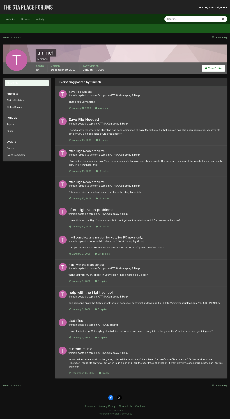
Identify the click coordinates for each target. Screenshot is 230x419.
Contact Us (125, 406)
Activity (40, 19)
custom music (80, 349)
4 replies (101, 108)
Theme (90, 406)
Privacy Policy (107, 406)
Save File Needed (80, 91)
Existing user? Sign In (213, 7)
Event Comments (16, 154)
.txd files (76, 321)
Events (10, 148)
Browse (25, 19)
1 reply (104, 372)
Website (10, 19)
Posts (10, 130)
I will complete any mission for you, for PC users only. (106, 237)
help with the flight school (86, 264)
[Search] (180, 19)
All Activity (12, 82)
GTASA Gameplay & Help (125, 95)
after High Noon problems (87, 151)
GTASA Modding (108, 324)
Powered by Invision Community (115, 413)
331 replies (102, 253)
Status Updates (15, 100)
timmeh (73, 95)
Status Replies (14, 107)
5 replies (101, 281)
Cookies (140, 406)
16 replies (102, 171)
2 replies (101, 337)
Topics (10, 124)
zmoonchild (97, 241)
